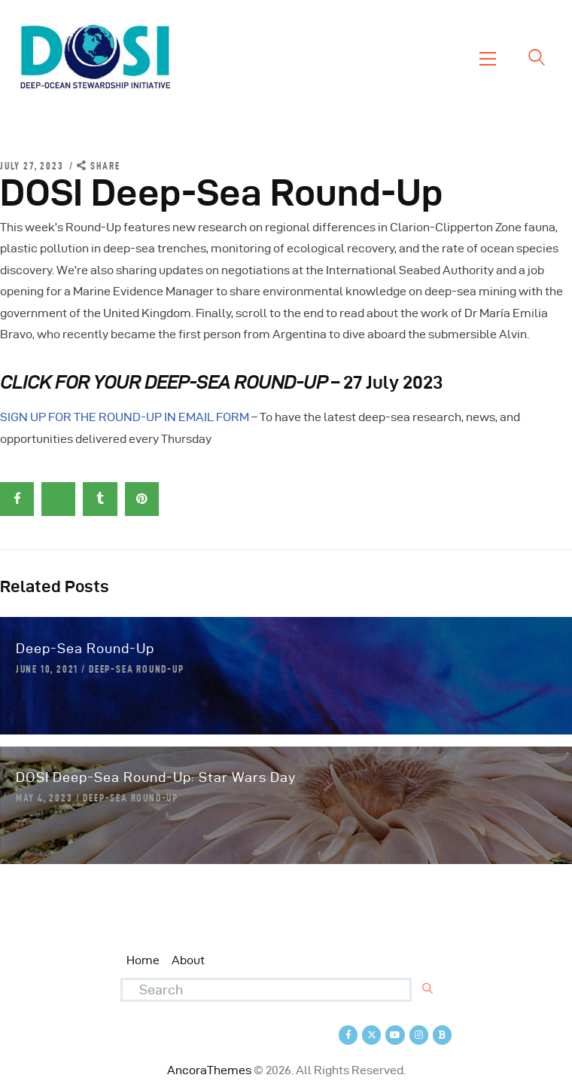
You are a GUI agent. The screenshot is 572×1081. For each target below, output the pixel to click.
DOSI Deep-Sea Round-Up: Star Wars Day (156, 777)
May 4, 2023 (44, 798)
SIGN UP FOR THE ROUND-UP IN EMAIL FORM (124, 417)
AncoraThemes (209, 1070)
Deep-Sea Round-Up (85, 648)
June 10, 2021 (47, 669)
